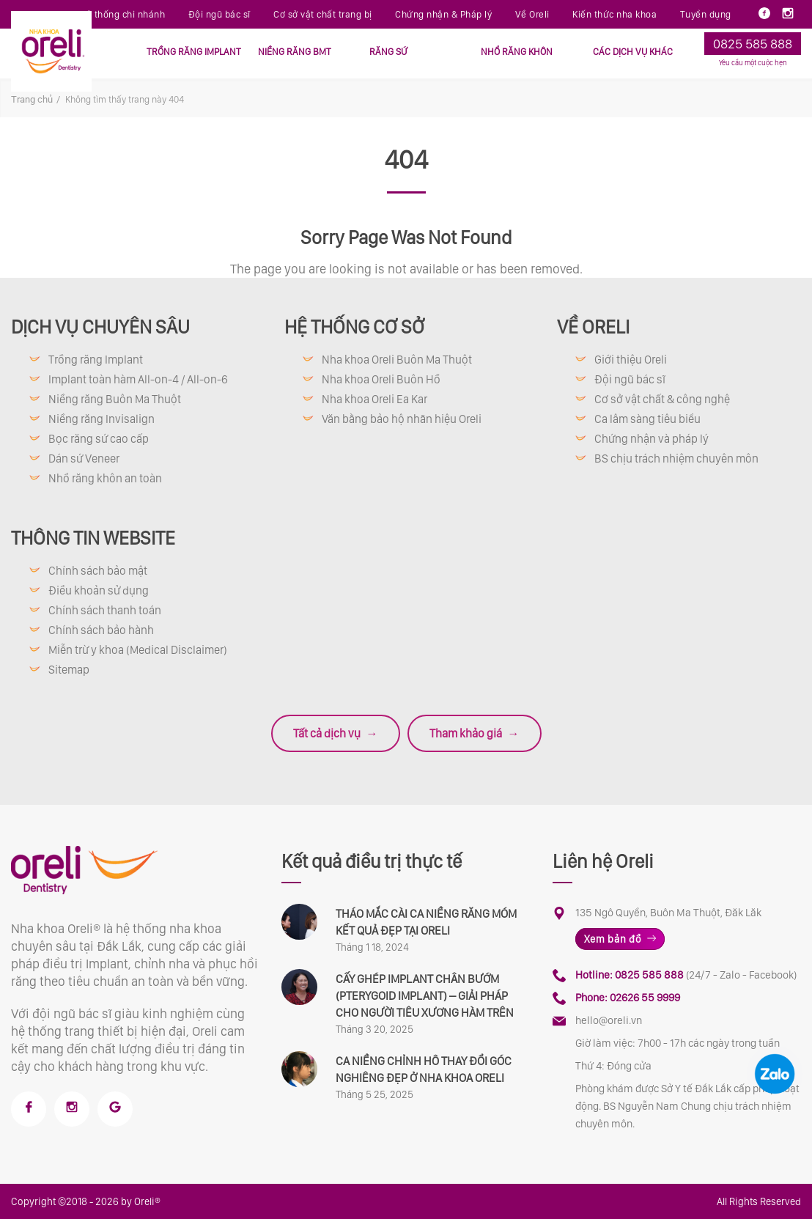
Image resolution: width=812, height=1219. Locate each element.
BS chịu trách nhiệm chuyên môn (676, 458)
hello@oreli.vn (608, 1020)
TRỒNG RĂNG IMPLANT (194, 51)
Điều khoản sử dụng (98, 590)
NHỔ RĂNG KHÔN (517, 51)
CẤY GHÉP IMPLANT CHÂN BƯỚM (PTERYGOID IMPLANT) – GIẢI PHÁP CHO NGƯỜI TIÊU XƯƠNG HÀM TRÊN (425, 996)
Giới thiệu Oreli (630, 360)
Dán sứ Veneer (83, 458)
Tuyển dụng (705, 14)
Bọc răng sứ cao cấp (98, 439)
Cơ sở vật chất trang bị (322, 14)
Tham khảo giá (474, 733)
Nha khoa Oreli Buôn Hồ (381, 379)
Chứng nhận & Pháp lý (443, 14)
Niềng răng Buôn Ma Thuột (114, 399)
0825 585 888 (752, 43)
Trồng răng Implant (95, 360)
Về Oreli (532, 14)
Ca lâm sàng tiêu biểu (647, 419)
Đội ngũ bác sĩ (219, 14)
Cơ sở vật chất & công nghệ (662, 399)
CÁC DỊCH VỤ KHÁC (633, 51)
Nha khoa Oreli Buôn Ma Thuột (397, 360)
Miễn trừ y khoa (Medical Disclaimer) (137, 650)
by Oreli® (140, 1201)
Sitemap (68, 670)
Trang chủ (32, 99)
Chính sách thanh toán (104, 610)
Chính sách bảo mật (97, 571)
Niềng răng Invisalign (101, 419)
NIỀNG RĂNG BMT (294, 51)
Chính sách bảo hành (101, 630)
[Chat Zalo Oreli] (774, 1073)
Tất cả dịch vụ (335, 733)
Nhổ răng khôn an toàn (105, 478)
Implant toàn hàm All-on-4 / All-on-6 (138, 379)
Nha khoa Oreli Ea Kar (374, 399)
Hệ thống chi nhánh (122, 14)
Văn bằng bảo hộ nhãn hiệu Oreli (401, 419)
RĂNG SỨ (388, 51)
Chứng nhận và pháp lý (651, 439)
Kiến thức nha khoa (614, 14)
